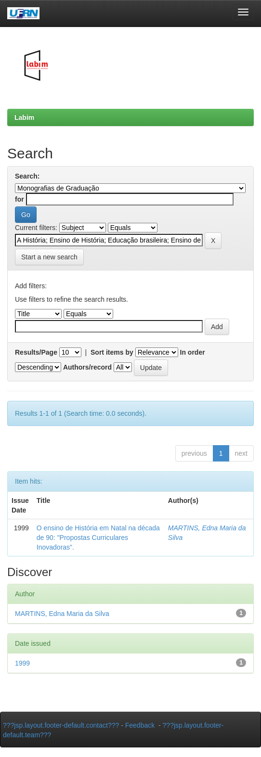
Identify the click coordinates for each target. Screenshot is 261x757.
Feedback (140, 725)
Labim (24, 117)
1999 (22, 663)
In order (192, 352)
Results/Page (36, 352)
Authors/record (87, 367)
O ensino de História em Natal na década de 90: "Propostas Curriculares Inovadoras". (98, 537)
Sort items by (112, 352)
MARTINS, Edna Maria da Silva (62, 613)
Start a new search (49, 257)
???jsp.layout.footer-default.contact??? (61, 725)
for (19, 199)
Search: (27, 176)
